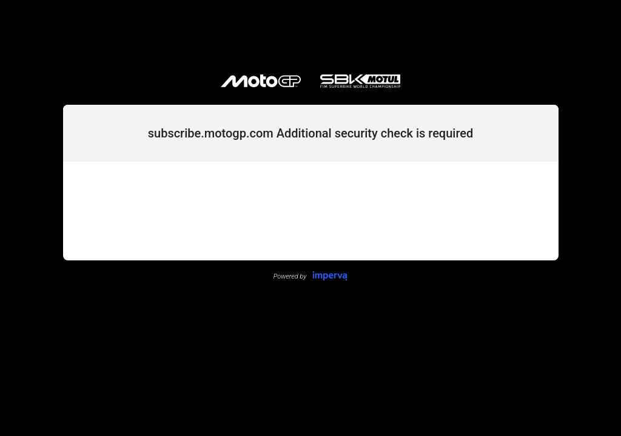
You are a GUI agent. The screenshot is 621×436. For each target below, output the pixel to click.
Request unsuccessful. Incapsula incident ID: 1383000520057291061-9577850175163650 (310, 218)
